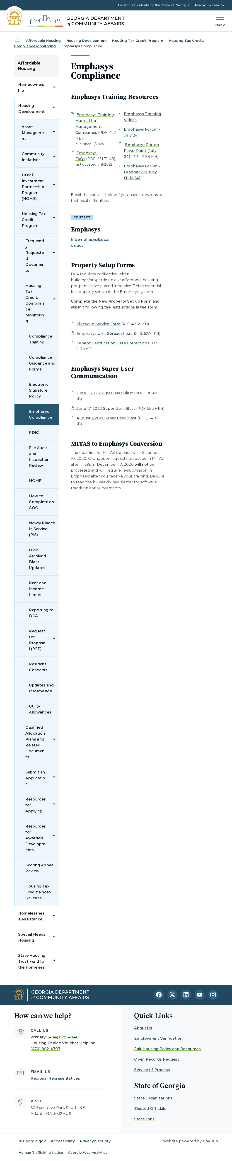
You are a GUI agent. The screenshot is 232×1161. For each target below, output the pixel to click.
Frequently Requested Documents (34, 256)
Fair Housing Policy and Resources (167, 1049)
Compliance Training (40, 339)
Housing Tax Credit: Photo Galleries (38, 892)
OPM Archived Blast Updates (37, 559)
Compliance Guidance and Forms (42, 363)
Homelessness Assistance (31, 916)
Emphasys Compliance (40, 414)
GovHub (210, 1141)
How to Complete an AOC (41, 502)
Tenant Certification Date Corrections (113, 343)
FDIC (34, 432)
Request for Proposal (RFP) (37, 640)
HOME (35, 481)
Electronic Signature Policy (38, 390)
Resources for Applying (35, 805)
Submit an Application (35, 778)
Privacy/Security (95, 1141)
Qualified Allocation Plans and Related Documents (35, 742)
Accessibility (63, 1141)
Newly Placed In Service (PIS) (42, 529)
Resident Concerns (38, 667)
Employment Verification (158, 1038)
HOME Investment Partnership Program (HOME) (33, 187)
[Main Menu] (220, 21)
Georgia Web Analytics (87, 1153)
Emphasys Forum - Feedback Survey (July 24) (142, 172)
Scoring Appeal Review (39, 868)
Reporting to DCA (41, 613)
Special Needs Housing (31, 937)
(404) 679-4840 (63, 1037)
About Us (143, 1028)
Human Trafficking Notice (41, 1153)
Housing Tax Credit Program (137, 40)
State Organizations (153, 1098)
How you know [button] (206, 5)
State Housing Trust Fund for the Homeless (32, 961)
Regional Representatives (55, 1078)
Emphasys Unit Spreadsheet (105, 333)
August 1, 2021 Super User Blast (107, 418)
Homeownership (31, 87)
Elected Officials (150, 1108)
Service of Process (152, 1070)
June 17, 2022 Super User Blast (106, 408)
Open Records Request (156, 1059)
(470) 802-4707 (45, 1049)
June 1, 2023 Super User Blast (105, 393)
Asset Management (33, 133)
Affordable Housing (43, 40)
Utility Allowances (40, 709)
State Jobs (144, 1119)
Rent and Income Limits (37, 589)
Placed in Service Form (99, 324)
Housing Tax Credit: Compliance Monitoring (34, 303)
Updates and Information (41, 688)
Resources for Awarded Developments (35, 838)
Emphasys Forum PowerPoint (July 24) (141, 151)
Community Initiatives (33, 157)
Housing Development (86, 40)
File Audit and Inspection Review (39, 457)
